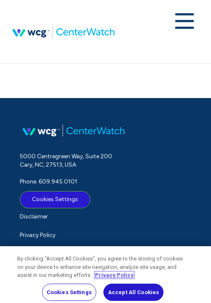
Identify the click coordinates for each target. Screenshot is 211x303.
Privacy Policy (37, 235)
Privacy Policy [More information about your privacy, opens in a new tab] (114, 277)
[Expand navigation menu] (184, 22)
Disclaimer (34, 216)
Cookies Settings (55, 199)
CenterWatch (63, 31)
